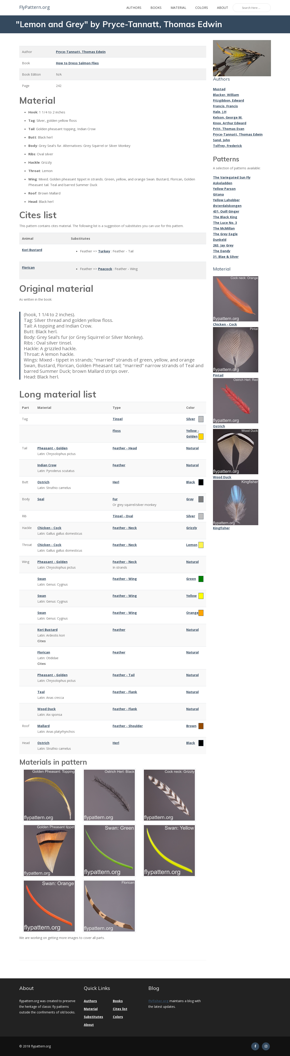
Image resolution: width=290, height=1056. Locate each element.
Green (191, 579)
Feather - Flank (125, 692)
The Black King (225, 217)
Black (190, 482)
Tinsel (118, 419)
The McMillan (224, 228)
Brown (191, 726)
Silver (190, 419)
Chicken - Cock (49, 528)
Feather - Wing (125, 579)
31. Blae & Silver (226, 256)
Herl (116, 482)
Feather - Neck (125, 528)
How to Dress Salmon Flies (77, 63)
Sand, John (221, 140)
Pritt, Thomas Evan (228, 129)
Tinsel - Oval (123, 516)
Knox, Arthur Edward (229, 123)
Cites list (120, 1009)
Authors (133, 7)
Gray (190, 499)
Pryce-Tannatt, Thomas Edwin (81, 52)
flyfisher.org (158, 1001)
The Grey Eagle (225, 234)
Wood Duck (46, 709)
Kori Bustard (32, 250)
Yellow (191, 596)
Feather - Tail (124, 675)
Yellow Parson (224, 189)
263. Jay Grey (223, 245)
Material (178, 7)
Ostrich (43, 482)
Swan (41, 579)
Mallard (43, 726)
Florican (28, 267)
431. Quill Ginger (226, 211)
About (222, 7)
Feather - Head (125, 448)
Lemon (191, 545)
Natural (192, 448)
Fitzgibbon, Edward (228, 100)
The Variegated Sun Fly (232, 177)
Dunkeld (219, 239)
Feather (119, 465)
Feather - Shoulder (128, 726)
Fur (115, 499)
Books (156, 7)
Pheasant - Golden (52, 448)
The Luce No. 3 (225, 222)
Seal (40, 499)
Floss (117, 431)
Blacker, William (226, 95)
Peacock (105, 268)
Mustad (219, 89)
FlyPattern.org (34, 7)
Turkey (104, 251)
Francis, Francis (225, 106)
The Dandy (221, 251)
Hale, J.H (219, 112)
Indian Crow (46, 465)
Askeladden (222, 183)
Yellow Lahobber (226, 200)
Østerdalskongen (227, 206)
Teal (41, 692)
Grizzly (191, 528)
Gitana (218, 194)
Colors (201, 7)
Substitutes (93, 1017)
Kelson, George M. (227, 117)
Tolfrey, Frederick (227, 146)
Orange (192, 613)
